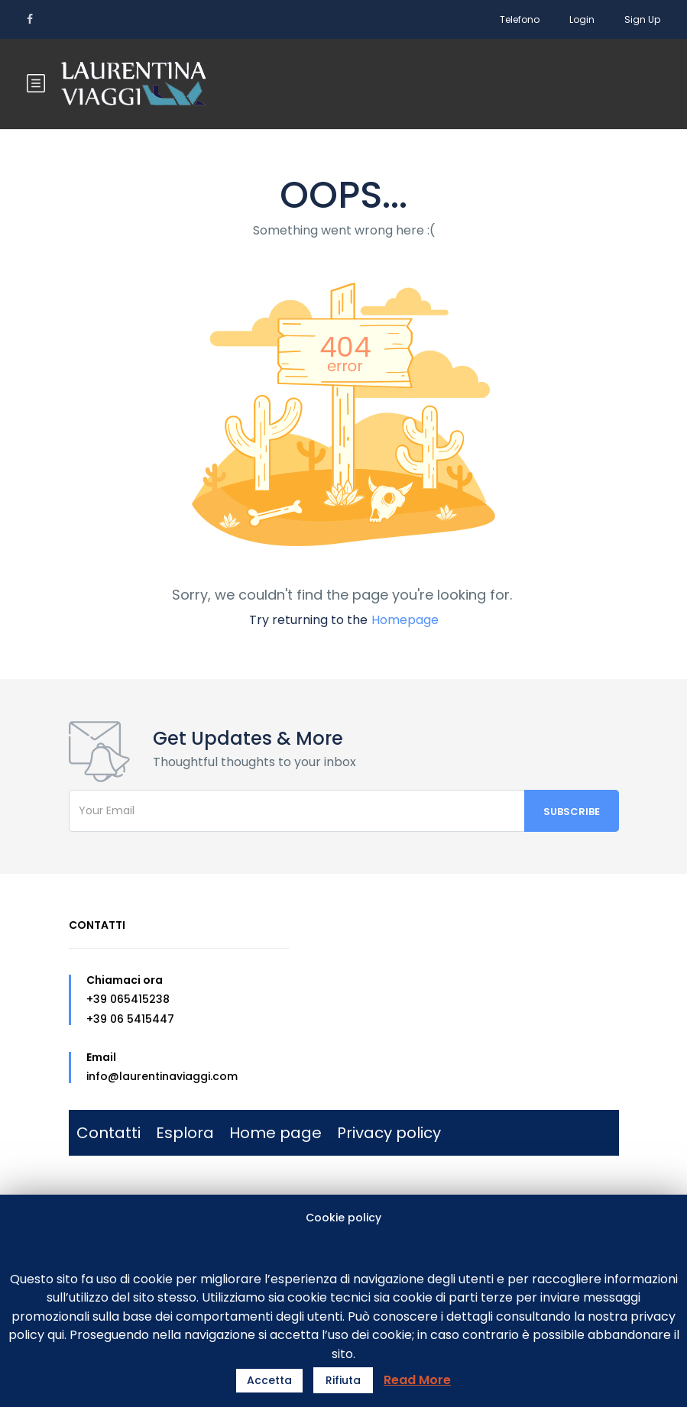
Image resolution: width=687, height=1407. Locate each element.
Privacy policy (389, 1132)
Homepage (405, 620)
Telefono (520, 19)
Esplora (185, 1132)
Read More (417, 1380)
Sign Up (642, 19)
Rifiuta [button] (343, 1380)
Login (582, 19)
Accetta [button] (269, 1380)
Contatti (108, 1132)
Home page (275, 1132)
